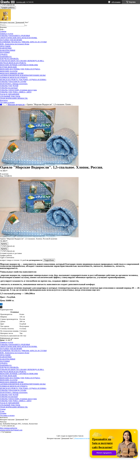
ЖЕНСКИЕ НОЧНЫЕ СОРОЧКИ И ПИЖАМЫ (19, 65)
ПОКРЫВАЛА (6, 56)
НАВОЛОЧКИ (6, 48)
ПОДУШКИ (5, 52)
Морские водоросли (16, 105)
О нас (2, 411)
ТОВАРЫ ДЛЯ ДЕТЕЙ (9, 86)
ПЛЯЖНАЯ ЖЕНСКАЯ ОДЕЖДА (13, 77)
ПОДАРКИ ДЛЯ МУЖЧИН (11, 40)
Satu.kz (80, 436)
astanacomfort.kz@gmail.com (11, 430)
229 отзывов (116, 2)
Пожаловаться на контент (84, 438)
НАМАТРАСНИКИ (7, 50)
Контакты (4, 100)
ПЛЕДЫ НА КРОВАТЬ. (9, 58)
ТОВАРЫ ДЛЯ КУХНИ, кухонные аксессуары (18, 90)
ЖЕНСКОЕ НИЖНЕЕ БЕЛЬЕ (12, 73)
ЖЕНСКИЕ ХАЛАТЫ (8, 71)
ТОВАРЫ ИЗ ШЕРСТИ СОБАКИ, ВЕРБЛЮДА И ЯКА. (22, 61)
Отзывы (3, 413)
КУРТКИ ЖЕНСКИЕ (8, 67)
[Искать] (26, 25)
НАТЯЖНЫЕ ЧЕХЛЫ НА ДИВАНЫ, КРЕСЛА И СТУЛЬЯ (23, 42)
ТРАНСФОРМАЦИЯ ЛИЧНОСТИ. (14, 98)
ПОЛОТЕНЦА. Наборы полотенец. (14, 84)
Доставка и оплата (7, 102)
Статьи (2, 409)
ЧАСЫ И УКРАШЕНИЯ (9, 94)
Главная (3, 31)
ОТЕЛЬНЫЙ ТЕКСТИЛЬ (10, 96)
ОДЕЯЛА (3, 54)
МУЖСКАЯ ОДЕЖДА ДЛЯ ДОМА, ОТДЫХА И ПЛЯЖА (23, 79)
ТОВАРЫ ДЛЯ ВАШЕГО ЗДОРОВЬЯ (15, 35)
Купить (4, 244)
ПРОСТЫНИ (5, 46)
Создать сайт (21, 2)
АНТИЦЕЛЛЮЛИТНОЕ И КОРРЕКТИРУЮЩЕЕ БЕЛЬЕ (23, 75)
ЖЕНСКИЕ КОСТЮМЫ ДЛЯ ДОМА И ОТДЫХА (20, 69)
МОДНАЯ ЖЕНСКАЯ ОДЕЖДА (13, 63)
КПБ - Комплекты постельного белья (14, 44)
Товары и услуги (6, 33)
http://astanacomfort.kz (8, 428)
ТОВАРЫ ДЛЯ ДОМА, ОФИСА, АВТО (15, 92)
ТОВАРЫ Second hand (9, 88)
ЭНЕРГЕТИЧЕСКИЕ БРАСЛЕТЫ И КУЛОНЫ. (18, 38)
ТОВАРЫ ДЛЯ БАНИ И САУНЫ (13, 81)
